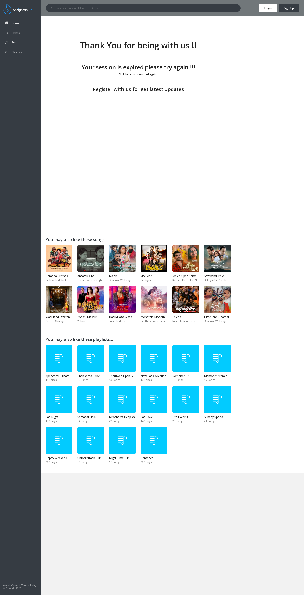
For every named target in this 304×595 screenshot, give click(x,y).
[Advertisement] (138, 121)
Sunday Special (214, 417)
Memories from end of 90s (222, 376)
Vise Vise (146, 276)
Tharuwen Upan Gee (122, 376)
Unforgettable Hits (89, 458)
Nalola (113, 276)
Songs (12, 43)
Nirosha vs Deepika (122, 417)
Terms (25, 585)
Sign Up (289, 8)
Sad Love (147, 417)
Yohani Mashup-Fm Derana (95, 317)
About (6, 585)
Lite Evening (180, 417)
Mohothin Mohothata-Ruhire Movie (164, 317)
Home (12, 23)
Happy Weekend (56, 458)
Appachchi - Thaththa (60, 376)
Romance (147, 458)
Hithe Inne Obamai (216, 317)
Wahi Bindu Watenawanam (63, 317)
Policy (33, 585)
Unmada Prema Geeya (60, 276)
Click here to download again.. (138, 74)
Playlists (13, 52)
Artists (12, 33)
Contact (15, 585)
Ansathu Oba (85, 276)
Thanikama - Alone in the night (97, 376)
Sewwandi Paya (214, 276)
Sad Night (52, 417)
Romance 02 (180, 376)
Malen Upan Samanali (186, 276)
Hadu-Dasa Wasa (120, 317)
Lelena (176, 317)
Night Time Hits (119, 458)
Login (268, 8)
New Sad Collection (153, 376)
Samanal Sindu (87, 417)
